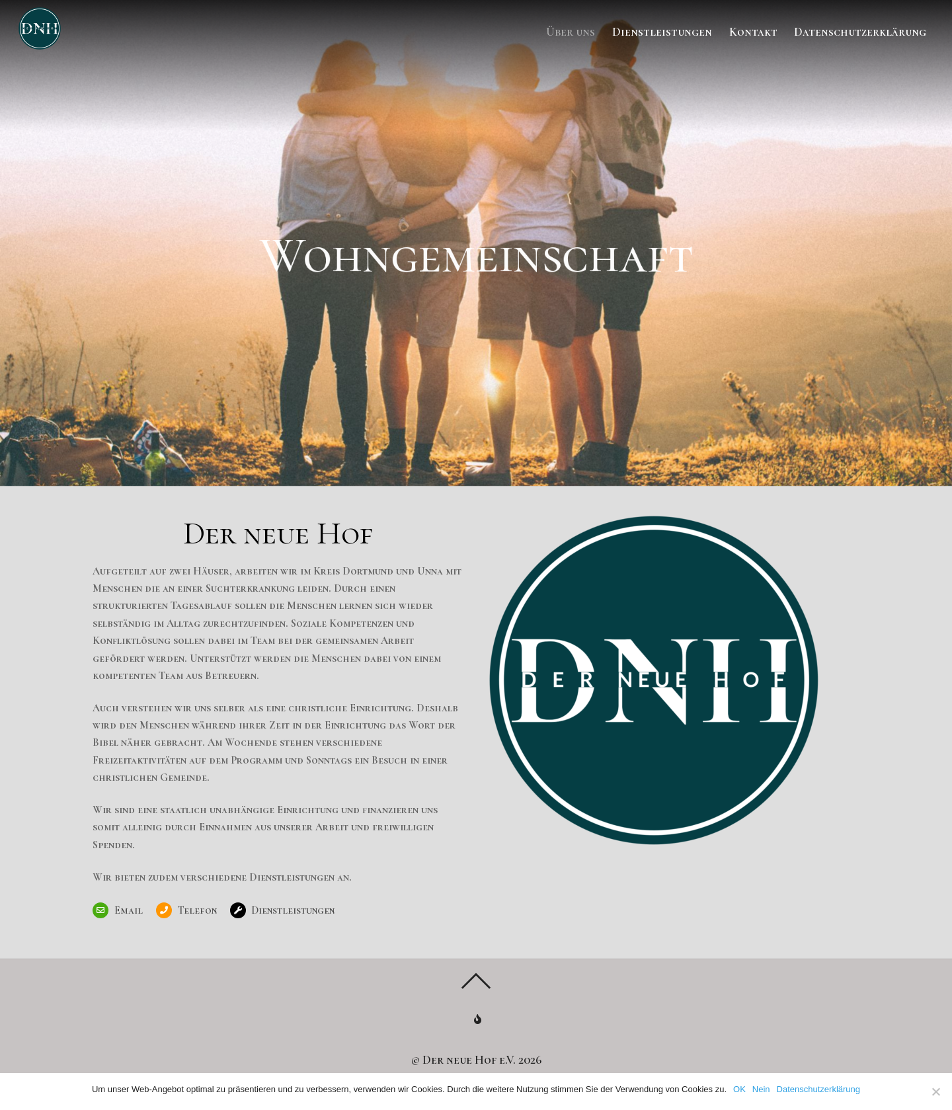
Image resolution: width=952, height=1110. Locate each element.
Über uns (570, 31)
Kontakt (753, 31)
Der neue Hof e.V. (469, 1059)
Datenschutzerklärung (860, 31)
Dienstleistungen (662, 31)
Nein (761, 1089)
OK (739, 1089)
